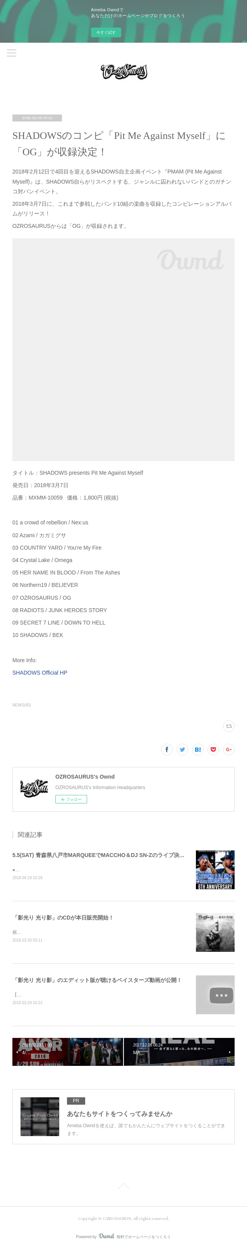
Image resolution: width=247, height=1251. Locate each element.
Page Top (123, 1188)
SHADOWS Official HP (39, 673)
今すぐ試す (106, 32)
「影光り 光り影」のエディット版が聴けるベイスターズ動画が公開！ (97, 980)
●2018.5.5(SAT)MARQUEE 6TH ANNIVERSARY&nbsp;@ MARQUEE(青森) (90, 870)
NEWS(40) (21, 705)
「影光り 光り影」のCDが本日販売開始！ (63, 917)
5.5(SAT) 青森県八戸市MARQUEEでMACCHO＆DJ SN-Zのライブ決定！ (101, 855)
